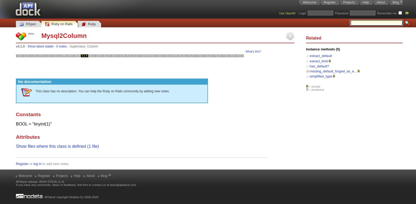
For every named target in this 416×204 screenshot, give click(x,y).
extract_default (321, 56)
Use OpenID (287, 13)
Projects (349, 2)
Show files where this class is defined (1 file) (57, 146)
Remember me (387, 13)
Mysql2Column (64, 35)
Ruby (88, 24)
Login (302, 13)
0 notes (61, 46)
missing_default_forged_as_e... (333, 71)
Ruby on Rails (58, 24)
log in (37, 164)
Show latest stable (40, 46)
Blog (396, 2)
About (380, 2)
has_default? (319, 66)
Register (330, 2)
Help (365, 2)
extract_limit (319, 61)
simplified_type (321, 76)
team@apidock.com (123, 184)
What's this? (253, 51)
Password (341, 13)
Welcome (309, 2)
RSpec (28, 24)
